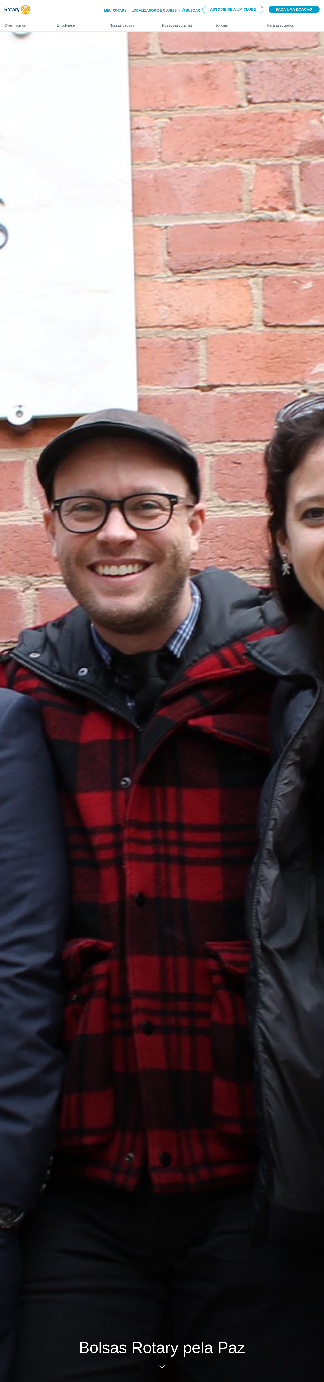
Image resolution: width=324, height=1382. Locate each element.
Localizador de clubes (154, 10)
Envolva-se (78, 23)
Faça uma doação (294, 9)
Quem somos (25, 23)
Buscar (192, 10)
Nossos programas (183, 23)
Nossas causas (131, 23)
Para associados (293, 23)
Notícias (235, 23)
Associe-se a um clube (233, 9)
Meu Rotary (115, 10)
